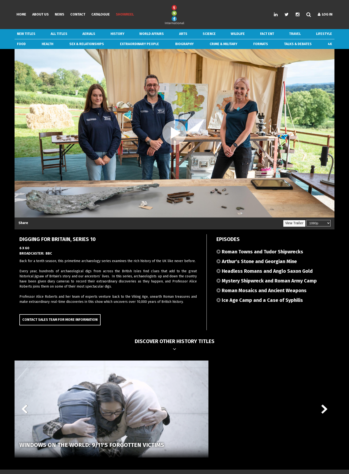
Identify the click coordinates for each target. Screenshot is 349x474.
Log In (325, 14)
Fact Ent (267, 34)
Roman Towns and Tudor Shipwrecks (259, 252)
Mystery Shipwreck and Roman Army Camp (266, 281)
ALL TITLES (59, 34)
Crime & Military (223, 44)
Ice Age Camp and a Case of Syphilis (259, 300)
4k (330, 44)
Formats (260, 44)
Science (209, 34)
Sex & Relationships (86, 44)
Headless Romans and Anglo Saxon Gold (264, 271)
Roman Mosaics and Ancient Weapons (261, 290)
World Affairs (151, 34)
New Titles (26, 34)
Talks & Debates (298, 44)
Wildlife (238, 34)
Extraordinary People (139, 44)
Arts (183, 34)
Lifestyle (324, 34)
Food (21, 44)
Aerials (88, 34)
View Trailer (294, 223)
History (117, 34)
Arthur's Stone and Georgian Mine (256, 261)
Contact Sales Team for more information (60, 320)
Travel (295, 34)
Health (47, 44)
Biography (184, 44)
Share (23, 223)
